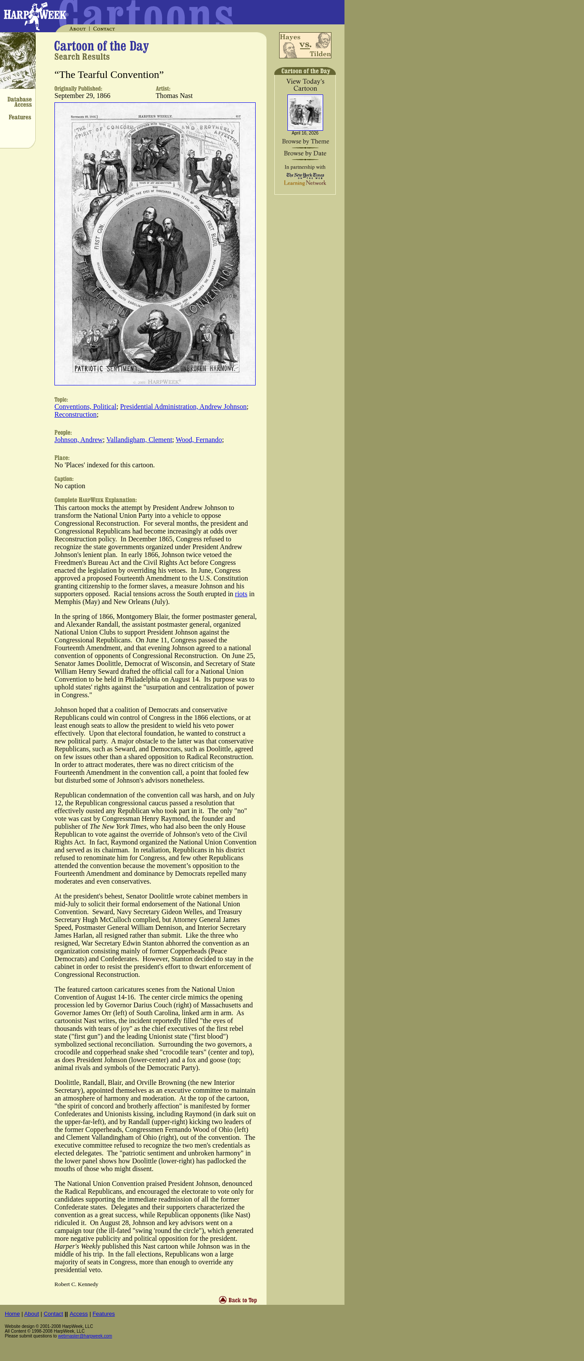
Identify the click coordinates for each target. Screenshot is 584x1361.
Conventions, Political (85, 406)
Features (103, 1313)
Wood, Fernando (199, 439)
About (31, 1313)
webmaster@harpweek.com (85, 1336)
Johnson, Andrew (78, 439)
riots (241, 594)
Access (79, 1313)
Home (12, 1313)
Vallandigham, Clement (139, 439)
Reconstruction (75, 414)
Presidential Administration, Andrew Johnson (183, 406)
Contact (53, 1313)
